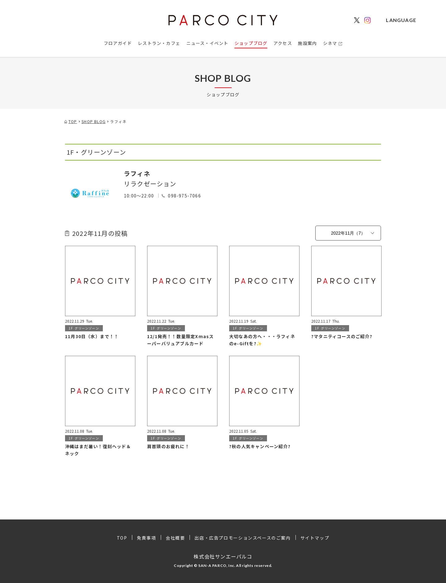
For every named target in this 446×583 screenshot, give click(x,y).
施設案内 (307, 43)
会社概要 (175, 538)
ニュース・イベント (207, 43)
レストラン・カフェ (159, 43)
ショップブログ (250, 43)
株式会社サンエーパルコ (223, 556)
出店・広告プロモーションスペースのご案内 (243, 538)
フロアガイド (118, 43)
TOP (122, 538)
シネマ (330, 43)
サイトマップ (315, 538)
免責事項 (146, 538)
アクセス (282, 43)
